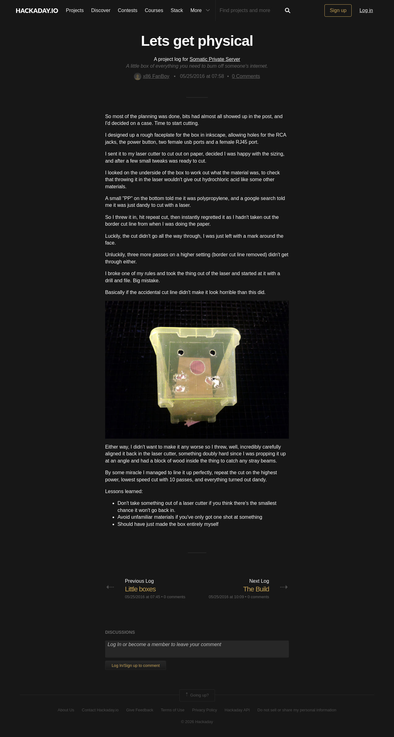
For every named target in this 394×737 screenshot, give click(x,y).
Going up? (196, 695)
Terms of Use (173, 710)
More (202, 10)
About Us (66, 710)
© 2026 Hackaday (197, 721)
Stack (177, 10)
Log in (366, 10)
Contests (127, 10)
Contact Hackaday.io (100, 710)
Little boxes (140, 589)
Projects (75, 10)
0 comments (174, 596)
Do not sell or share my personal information (296, 710)
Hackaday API (237, 710)
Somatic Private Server (215, 59)
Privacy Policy (204, 710)
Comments (246, 76)
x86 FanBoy (151, 76)
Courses (154, 10)
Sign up (338, 10)
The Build (256, 589)
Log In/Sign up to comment (136, 665)
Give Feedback (139, 710)
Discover (100, 10)
